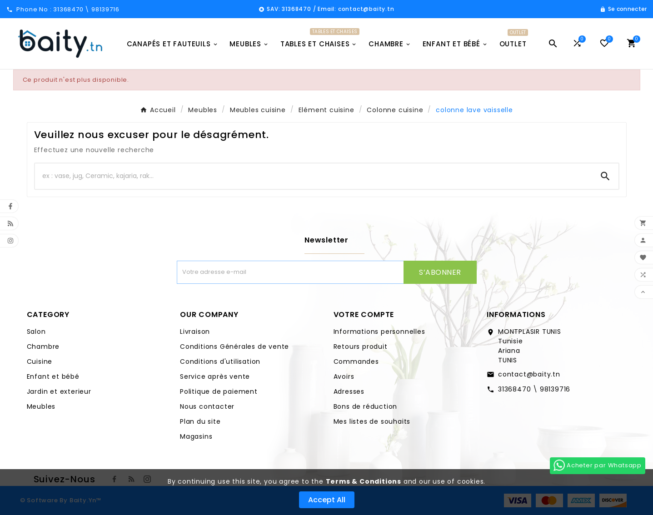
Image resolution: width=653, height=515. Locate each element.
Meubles (41, 406)
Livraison (195, 331)
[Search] (605, 176)
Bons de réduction (366, 406)
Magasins (196, 436)
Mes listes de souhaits (372, 421)
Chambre (43, 346)
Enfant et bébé (53, 376)
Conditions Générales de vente (234, 346)
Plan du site (200, 421)
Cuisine (40, 361)
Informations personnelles (379, 331)
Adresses (349, 391)
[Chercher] (313, 176)
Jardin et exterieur (59, 391)
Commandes (356, 361)
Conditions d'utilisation (220, 361)
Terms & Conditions (363, 481)
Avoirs (344, 376)
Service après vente (215, 376)
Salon (36, 331)
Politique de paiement (219, 391)
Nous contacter (207, 406)
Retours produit (361, 346)
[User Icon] (623, 9)
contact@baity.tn (529, 374)
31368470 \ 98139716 (534, 389)
